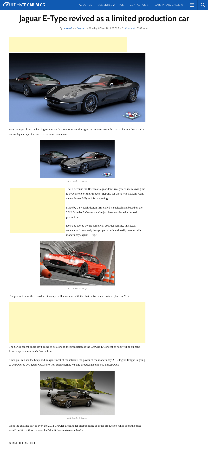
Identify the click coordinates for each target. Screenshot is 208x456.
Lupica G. (68, 28)
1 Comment (129, 28)
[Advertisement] (68, 44)
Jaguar (80, 28)
